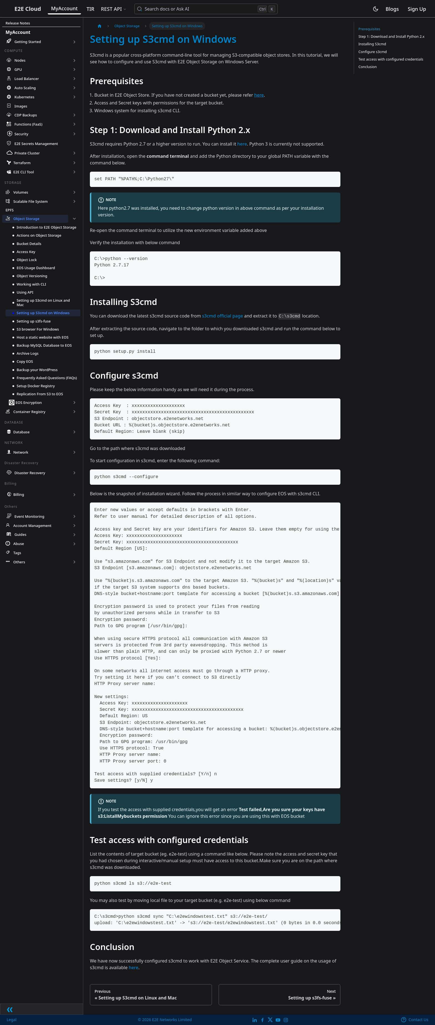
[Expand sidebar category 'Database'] (74, 433)
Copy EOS (25, 362)
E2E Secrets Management (36, 143)
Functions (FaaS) (28, 124)
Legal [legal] (12, 1019)
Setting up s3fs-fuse (34, 321)
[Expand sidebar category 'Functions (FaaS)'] (74, 124)
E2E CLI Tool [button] (23, 172)
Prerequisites (369, 28)
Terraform (22, 163)
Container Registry (29, 412)
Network (20, 453)
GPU (18, 69)
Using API (25, 293)
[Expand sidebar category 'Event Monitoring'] (74, 517)
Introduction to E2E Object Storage (46, 228)
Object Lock (27, 260)
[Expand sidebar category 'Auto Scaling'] (74, 88)
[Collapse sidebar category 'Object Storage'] (74, 220)
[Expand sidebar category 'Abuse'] (74, 545)
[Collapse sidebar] (41, 1008)
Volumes (20, 193)
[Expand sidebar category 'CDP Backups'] (74, 115)
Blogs (392, 9)
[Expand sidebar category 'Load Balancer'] (74, 79)
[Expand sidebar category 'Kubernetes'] (74, 97)
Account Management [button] (32, 526)
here (242, 144)
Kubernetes (24, 96)
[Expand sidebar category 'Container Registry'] (74, 413)
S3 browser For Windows (38, 330)
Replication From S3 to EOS (40, 394)
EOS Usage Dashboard (36, 268)
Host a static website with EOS (43, 338)
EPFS (10, 210)
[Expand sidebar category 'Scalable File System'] (74, 202)
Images (20, 106)
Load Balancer (26, 78)
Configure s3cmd (372, 51)
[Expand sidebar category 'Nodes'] (74, 60)
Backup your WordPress (37, 370)
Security (21, 133)
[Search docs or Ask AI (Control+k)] (225, 9)
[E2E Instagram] (286, 1019)
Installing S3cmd (372, 43)
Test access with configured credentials (390, 59)
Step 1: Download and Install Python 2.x (391, 36)
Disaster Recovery (29, 473)
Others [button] (19, 562)
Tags (17, 553)
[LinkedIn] (254, 1019)
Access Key (26, 252)
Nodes (20, 60)
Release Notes (18, 23)
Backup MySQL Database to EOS (44, 346)
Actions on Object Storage (39, 236)
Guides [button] (20, 535)
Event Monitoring (29, 517)
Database (21, 432)
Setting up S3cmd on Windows (43, 313)
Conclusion (367, 66)
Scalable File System (30, 202)
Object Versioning (32, 276)
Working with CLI (31, 285)
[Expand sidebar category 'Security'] (74, 134)
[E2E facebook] (262, 1019)
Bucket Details (29, 244)
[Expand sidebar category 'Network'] (74, 453)
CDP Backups (25, 115)
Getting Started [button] (27, 41)
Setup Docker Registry (36, 386)
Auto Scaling (25, 87)
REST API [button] (130, 9)
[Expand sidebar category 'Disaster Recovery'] (74, 473)
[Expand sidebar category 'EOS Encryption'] (74, 403)
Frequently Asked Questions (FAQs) (47, 378)
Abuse (18, 544)
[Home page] (99, 26)
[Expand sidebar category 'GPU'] (74, 70)
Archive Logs (28, 354)
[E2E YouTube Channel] (278, 1019)
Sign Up (417, 9)
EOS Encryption (29, 403)
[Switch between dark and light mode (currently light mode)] (375, 9)
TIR (110, 9)
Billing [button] (18, 495)
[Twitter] (270, 1019)
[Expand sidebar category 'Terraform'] (74, 164)
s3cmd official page (222, 316)
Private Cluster (27, 153)
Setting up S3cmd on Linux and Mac (43, 303)
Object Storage (26, 219)
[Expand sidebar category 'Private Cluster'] (74, 154)
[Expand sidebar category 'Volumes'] (74, 193)
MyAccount (84, 9)
